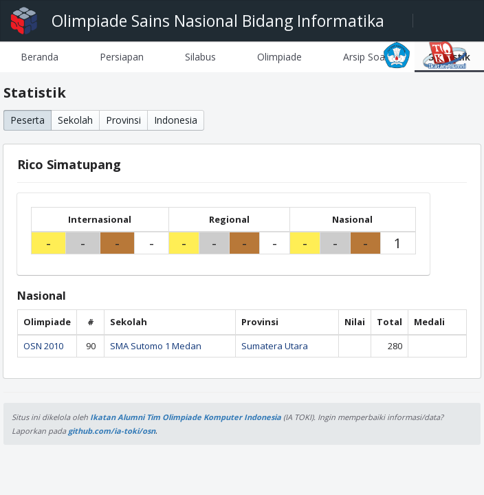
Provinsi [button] (123, 119)
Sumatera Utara (274, 346)
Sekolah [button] (75, 119)
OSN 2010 (43, 346)
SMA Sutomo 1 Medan (155, 346)
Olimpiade (279, 56)
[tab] (39, 56)
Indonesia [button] (175, 119)
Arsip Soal (365, 56)
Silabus (200, 56)
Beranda (39, 56)
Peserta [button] (27, 119)
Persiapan (122, 56)
